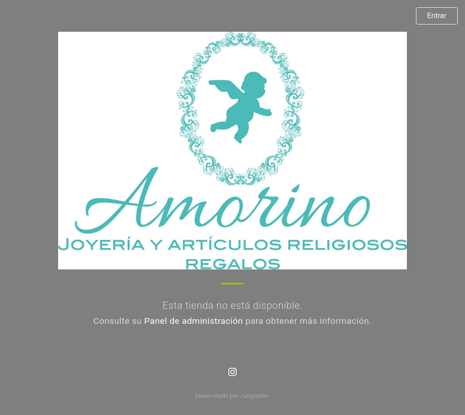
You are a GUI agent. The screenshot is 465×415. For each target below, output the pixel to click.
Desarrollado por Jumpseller (232, 395)
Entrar (436, 15)
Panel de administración (193, 321)
